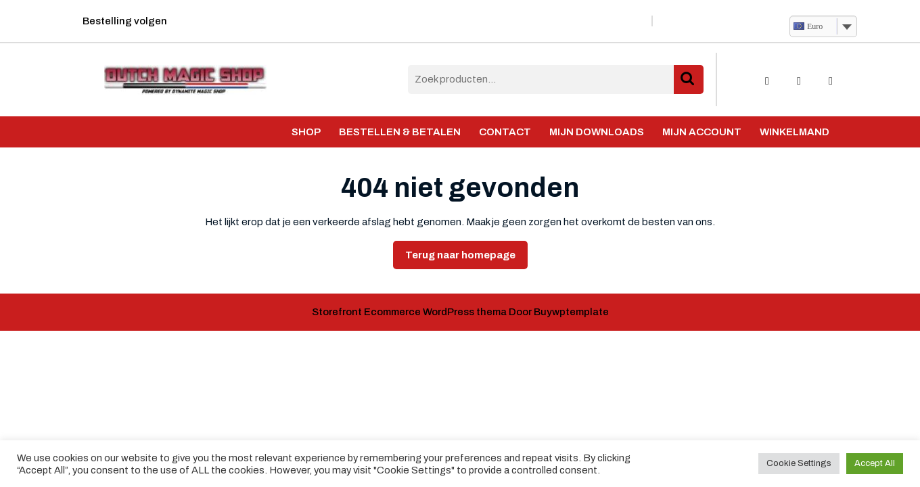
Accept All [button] (874, 463)
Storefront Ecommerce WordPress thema (409, 311)
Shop (306, 131)
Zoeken (689, 79)
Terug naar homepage (466, 258)
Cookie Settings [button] (798, 463)
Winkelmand (794, 131)
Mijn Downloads (596, 131)
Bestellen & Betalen (400, 131)
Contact (505, 131)
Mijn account (701, 131)
